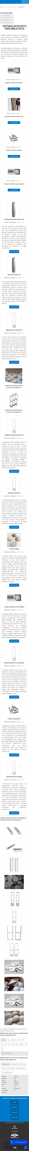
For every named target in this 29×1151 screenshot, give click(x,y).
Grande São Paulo (20, 1068)
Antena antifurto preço (6, 15)
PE (9, 1044)
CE (16, 1044)
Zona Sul (4, 1068)
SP (19, 1040)
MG (12, 1040)
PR (23, 1040)
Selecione (4, 1040)
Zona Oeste (22, 1064)
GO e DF (21, 1044)
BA (13, 1044)
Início (14, 1102)
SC (2, 1044)
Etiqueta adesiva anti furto (7, 22)
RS (5, 1044)
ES (16, 1040)
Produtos (14, 1112)
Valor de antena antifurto (7, 19)
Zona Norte (14, 1064)
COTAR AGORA (14, 89)
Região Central (6, 1064)
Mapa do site (14, 1117)
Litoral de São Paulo (7, 1072)
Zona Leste (11, 1068)
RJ (8, 1040)
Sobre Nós (14, 1107)
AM (26, 1044)
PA (2, 1049)
